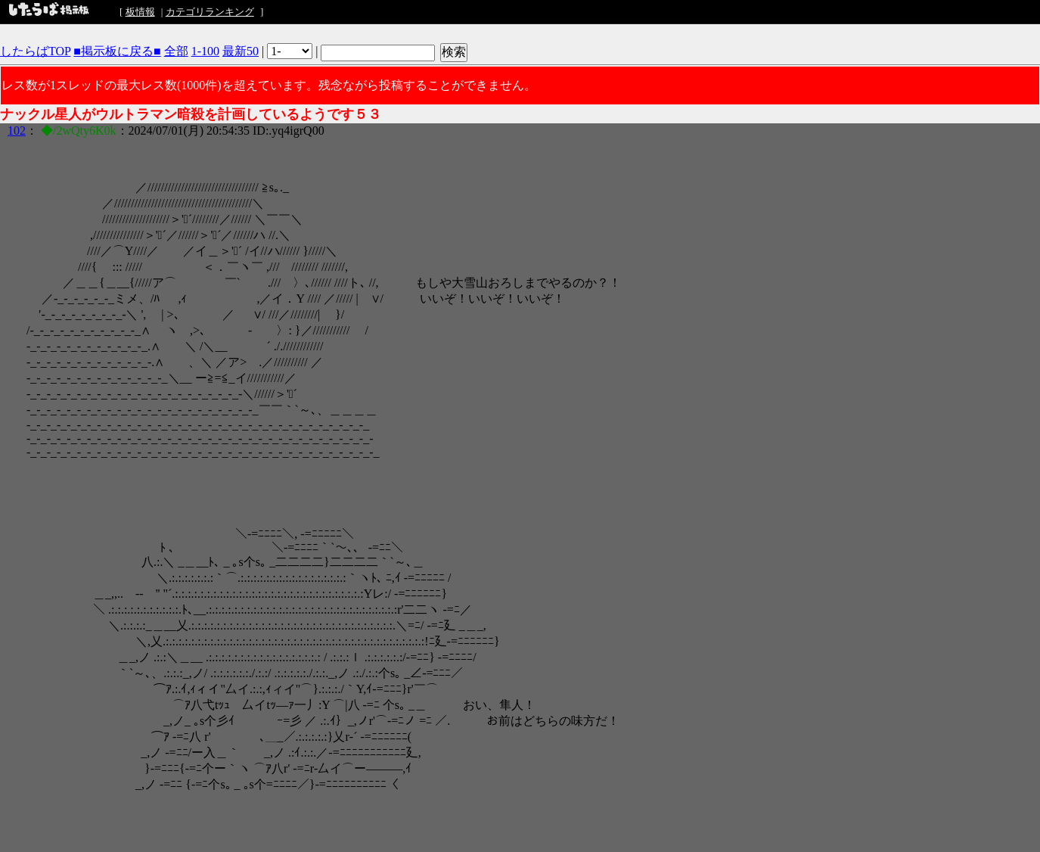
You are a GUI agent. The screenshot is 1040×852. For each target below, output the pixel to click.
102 (17, 130)
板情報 (140, 11)
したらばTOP (35, 51)
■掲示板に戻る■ (116, 51)
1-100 (205, 51)
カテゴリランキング (210, 11)
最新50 (240, 51)
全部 (176, 51)
